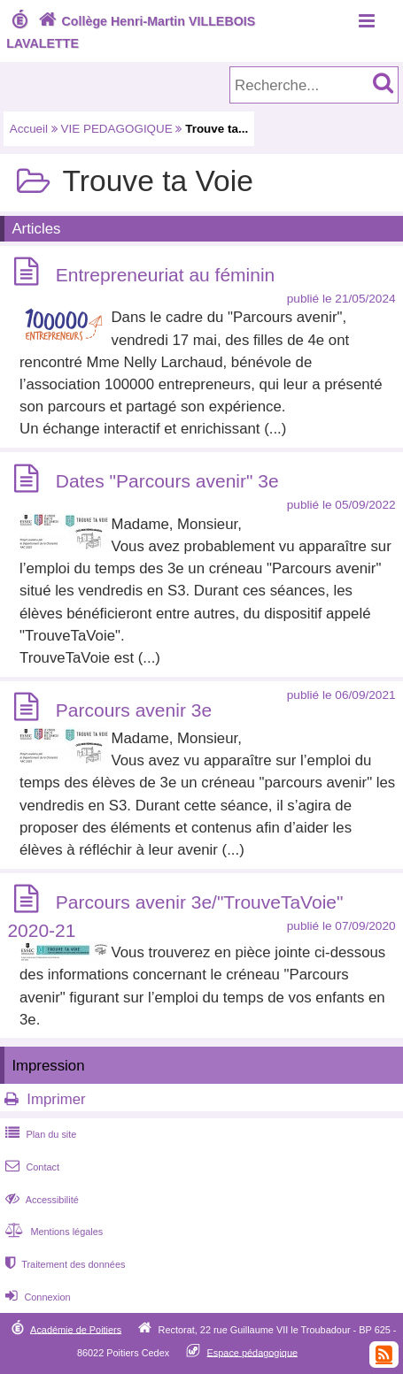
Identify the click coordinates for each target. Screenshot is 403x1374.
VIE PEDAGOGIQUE (117, 128)
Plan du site (39, 1134)
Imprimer (56, 1099)
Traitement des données (63, 1264)
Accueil (29, 128)
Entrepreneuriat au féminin (165, 275)
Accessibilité (40, 1199)
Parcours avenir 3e (134, 710)
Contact (30, 1167)
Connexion (36, 1297)
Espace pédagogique (252, 1352)
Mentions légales (52, 1231)
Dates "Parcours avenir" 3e (167, 482)
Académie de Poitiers (75, 1329)
